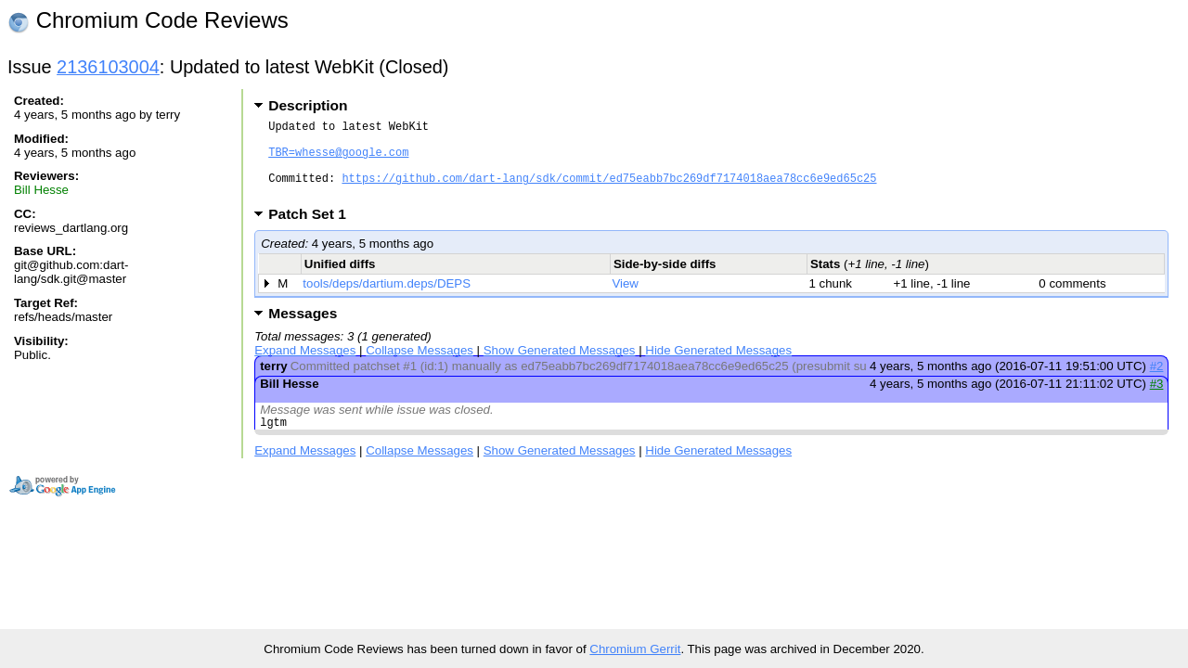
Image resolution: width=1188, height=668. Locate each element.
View (625, 300)
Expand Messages (304, 367)
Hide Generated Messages (718, 367)
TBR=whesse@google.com (338, 160)
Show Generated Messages (560, 367)
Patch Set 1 (313, 230)
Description (307, 105)
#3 (1157, 400)
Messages (302, 330)
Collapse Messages (419, 367)
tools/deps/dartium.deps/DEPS (387, 300)
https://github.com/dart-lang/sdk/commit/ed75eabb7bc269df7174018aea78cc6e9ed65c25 (609, 191)
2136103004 (108, 67)
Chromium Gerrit (634, 649)
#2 (1157, 383)
